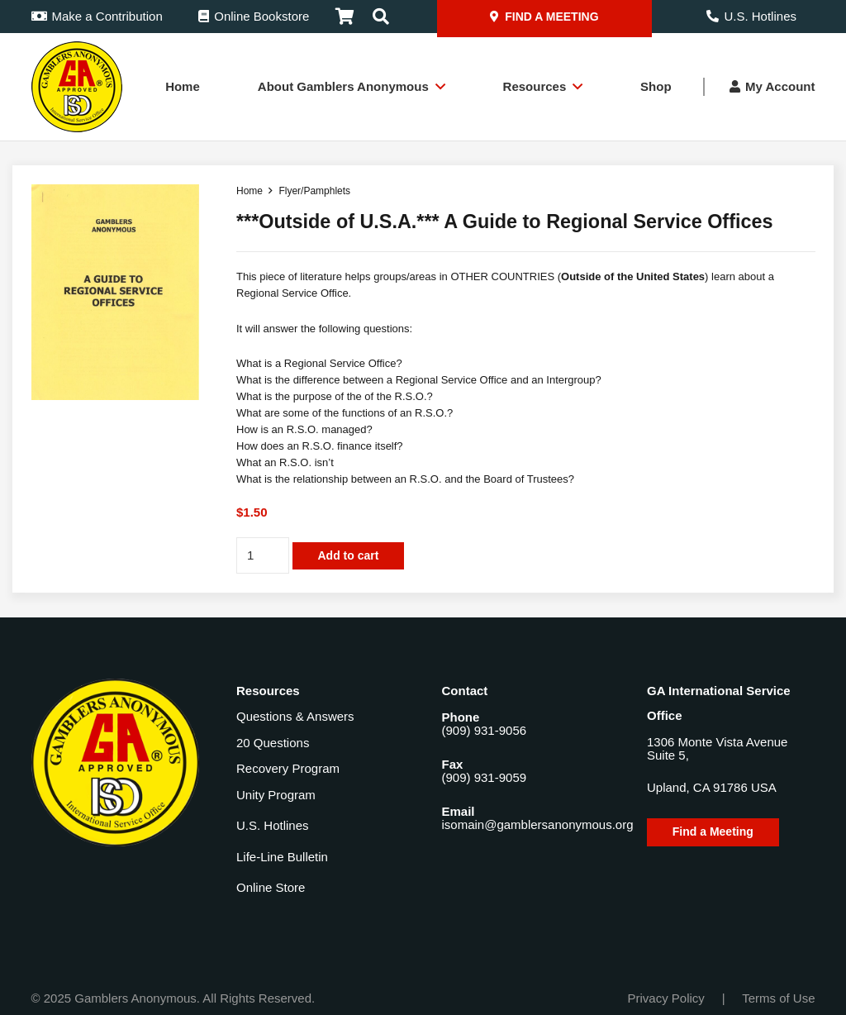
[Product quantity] (262, 555)
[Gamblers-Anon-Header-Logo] (76, 86)
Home (249, 191)
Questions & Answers (295, 716)
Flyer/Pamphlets (314, 191)
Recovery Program (288, 768)
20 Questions (272, 743)
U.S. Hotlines (272, 825)
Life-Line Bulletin (282, 857)
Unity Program (276, 795)
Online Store (270, 887)
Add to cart (347, 555)
